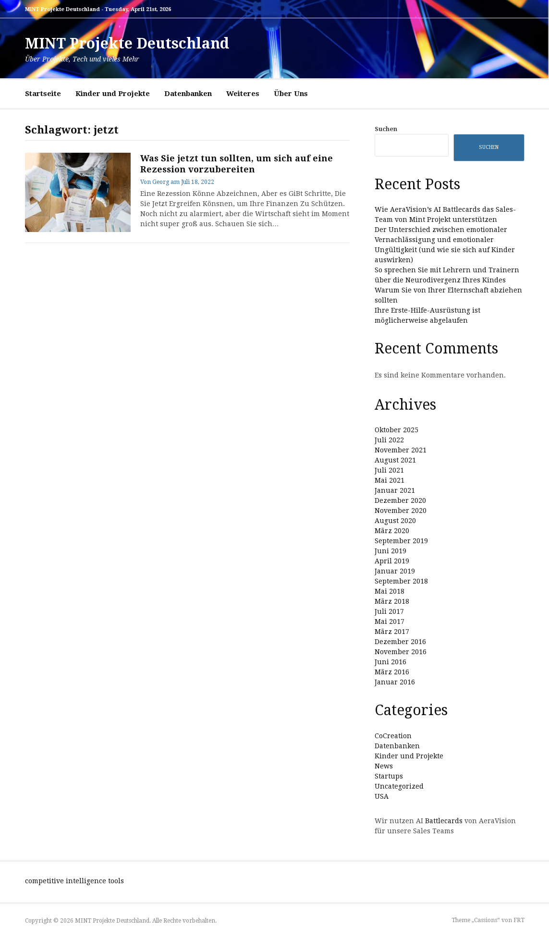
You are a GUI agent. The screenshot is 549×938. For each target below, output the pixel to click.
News (384, 766)
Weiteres (242, 93)
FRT (519, 920)
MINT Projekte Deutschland (127, 43)
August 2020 (395, 520)
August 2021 (395, 460)
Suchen (386, 129)
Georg (160, 182)
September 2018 (401, 581)
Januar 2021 (395, 490)
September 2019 (401, 541)
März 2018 (392, 601)
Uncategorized (399, 786)
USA (382, 796)
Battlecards (444, 821)
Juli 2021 (389, 470)
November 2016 (401, 652)
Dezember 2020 (400, 500)
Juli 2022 (389, 440)
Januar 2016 (395, 682)
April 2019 (392, 561)
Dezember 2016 (400, 642)
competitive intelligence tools (74, 881)
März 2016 (392, 672)
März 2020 (392, 531)
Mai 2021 (389, 480)
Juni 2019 (390, 551)
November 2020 (401, 510)
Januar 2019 (395, 571)
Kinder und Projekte (112, 93)
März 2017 (392, 631)
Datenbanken (188, 93)
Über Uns (291, 93)
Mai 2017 (389, 621)
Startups (389, 776)
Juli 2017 (389, 611)
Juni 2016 (390, 662)
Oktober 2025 (396, 430)
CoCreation (393, 736)
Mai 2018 (389, 591)
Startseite (43, 93)
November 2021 (401, 450)
